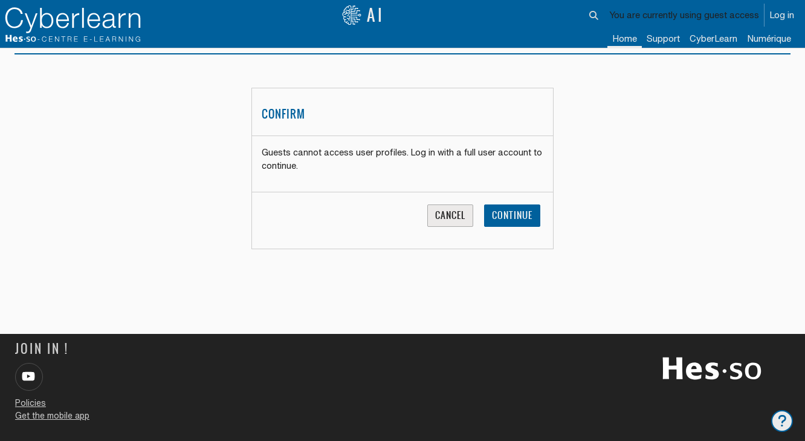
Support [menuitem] (663, 38)
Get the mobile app (52, 415)
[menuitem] (713, 39)
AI (363, 15)
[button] (594, 15)
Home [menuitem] (624, 38)
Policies (30, 403)
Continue (512, 230)
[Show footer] (782, 421)
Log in (781, 14)
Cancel (450, 230)
